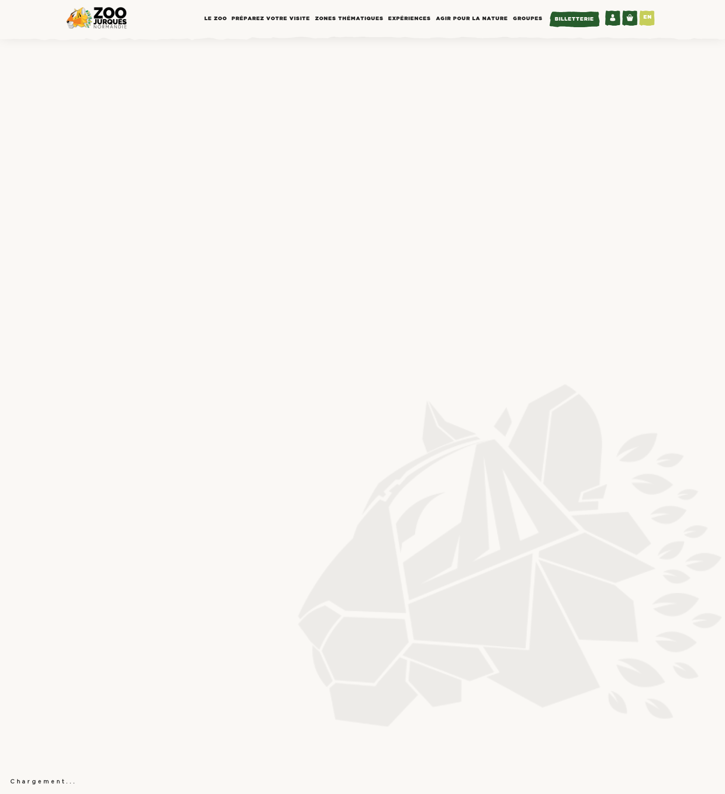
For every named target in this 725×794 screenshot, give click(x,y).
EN (647, 17)
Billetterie (574, 19)
